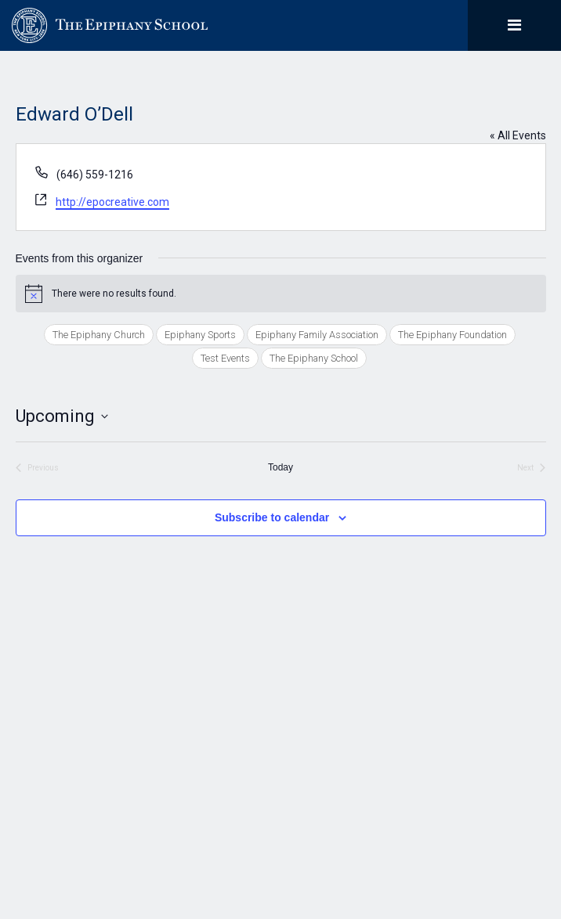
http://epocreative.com (112, 202)
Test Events (225, 358)
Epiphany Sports (200, 335)
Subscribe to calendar (272, 517)
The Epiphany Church (98, 335)
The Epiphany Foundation (452, 335)
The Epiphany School (314, 358)
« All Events (518, 135)
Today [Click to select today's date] (280, 467)
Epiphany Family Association (316, 335)
